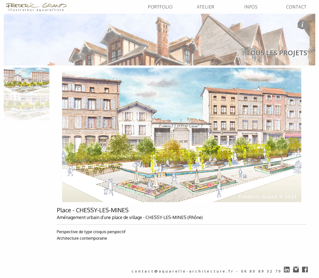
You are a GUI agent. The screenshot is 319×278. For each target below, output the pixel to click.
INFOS (251, 7)
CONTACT (296, 7)
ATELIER (206, 7)
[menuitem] (160, 7)
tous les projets (61, 71)
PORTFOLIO (160, 7)
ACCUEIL (12, 71)
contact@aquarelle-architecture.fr (183, 271)
